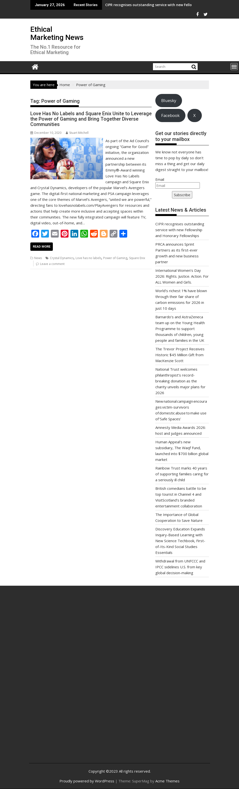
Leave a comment (52, 264)
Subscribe (182, 194)
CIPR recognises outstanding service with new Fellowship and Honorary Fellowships (142, 4)
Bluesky (168, 100)
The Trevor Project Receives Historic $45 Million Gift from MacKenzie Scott (180, 354)
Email (159, 179)
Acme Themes (167, 780)
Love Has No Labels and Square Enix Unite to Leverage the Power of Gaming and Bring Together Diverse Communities (91, 119)
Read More (41, 246)
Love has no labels (88, 258)
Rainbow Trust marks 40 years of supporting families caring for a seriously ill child (182, 474)
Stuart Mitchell (77, 133)
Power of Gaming (115, 258)
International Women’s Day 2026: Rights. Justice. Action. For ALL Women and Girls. (182, 276)
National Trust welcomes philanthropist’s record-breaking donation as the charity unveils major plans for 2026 (180, 381)
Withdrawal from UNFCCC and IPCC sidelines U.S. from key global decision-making (180, 567)
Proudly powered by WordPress (86, 780)
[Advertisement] (63, 678)
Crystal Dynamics (62, 258)
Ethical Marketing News (56, 33)
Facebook (170, 115)
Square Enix (137, 258)
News (38, 258)
